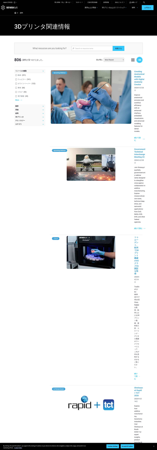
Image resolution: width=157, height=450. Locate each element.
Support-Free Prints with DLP (69, 402)
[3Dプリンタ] (29, 119)
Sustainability (127, 432)
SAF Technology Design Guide (69, 399)
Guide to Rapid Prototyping (89, 396)
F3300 (104, 391)
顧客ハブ (133, 2)
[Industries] (133, 387)
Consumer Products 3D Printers (130, 404)
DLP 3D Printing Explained (89, 408)
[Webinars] (69, 414)
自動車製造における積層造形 (97, 307)
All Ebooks (63, 405)
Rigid (82, 417)
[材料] (29, 115)
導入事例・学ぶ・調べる (62, 2)
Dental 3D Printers (129, 391)
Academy (126, 429)
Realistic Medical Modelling (89, 399)
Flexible (83, 420)
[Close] (154, 446)
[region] (78, 446)
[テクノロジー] (29, 122)
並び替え (99, 62)
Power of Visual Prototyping (68, 393)
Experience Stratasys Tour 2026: (98, 189)
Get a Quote (106, 423)
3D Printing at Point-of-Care (68, 426)
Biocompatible (85, 423)
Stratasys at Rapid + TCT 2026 (97, 163)
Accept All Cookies (127, 446)
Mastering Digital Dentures (68, 429)
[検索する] (118, 50)
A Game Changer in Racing (68, 420)
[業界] (29, 108)
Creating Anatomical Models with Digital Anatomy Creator (109, 73)
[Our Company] (133, 414)
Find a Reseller (106, 420)
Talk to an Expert (107, 426)
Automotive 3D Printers (130, 396)
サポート (79, 2)
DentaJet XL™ (106, 399)
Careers (125, 426)
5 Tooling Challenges (87, 391)
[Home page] (14, 15)
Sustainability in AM (66, 423)
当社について (119, 2)
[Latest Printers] (111, 387)
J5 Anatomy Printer (108, 402)
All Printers (105, 405)
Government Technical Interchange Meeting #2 (105, 102)
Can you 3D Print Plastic (88, 405)
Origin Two (105, 393)
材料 (126, 9)
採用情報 (106, 2)
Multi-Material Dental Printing (69, 396)
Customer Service (107, 432)
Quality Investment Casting (68, 391)
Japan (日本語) (10, 2)
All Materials (85, 426)
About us (126, 417)
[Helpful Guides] (69, 387)
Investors (126, 434)
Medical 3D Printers (129, 393)
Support (104, 417)
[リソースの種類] (29, 73)
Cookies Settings (113, 446)
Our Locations (127, 423)
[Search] (144, 2)
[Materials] (90, 414)
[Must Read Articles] (90, 387)
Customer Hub (106, 429)
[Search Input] (92, 50)
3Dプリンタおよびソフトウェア (106, 9)
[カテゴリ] (29, 126)
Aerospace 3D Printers (130, 399)
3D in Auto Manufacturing (89, 402)
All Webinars (63, 432)
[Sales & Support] (111, 414)
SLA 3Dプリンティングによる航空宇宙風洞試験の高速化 (109, 279)
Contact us (126, 420)
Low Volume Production (88, 393)
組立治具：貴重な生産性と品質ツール (101, 333)
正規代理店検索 (92, 2)
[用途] (29, 112)
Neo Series (105, 396)
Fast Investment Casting (67, 417)
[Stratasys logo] (11, 8)
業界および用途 (83, 9)
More (17, 102)
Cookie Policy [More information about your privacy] (18, 448)
